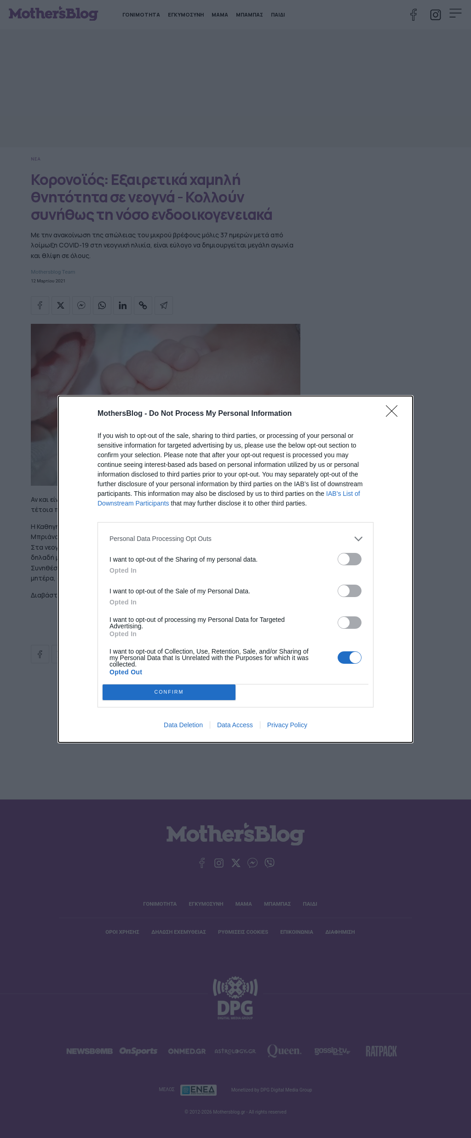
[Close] (394, 414)
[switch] (350, 559)
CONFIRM (169, 692)
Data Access (235, 725)
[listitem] (235, 539)
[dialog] (235, 569)
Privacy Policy (287, 725)
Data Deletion (183, 725)
